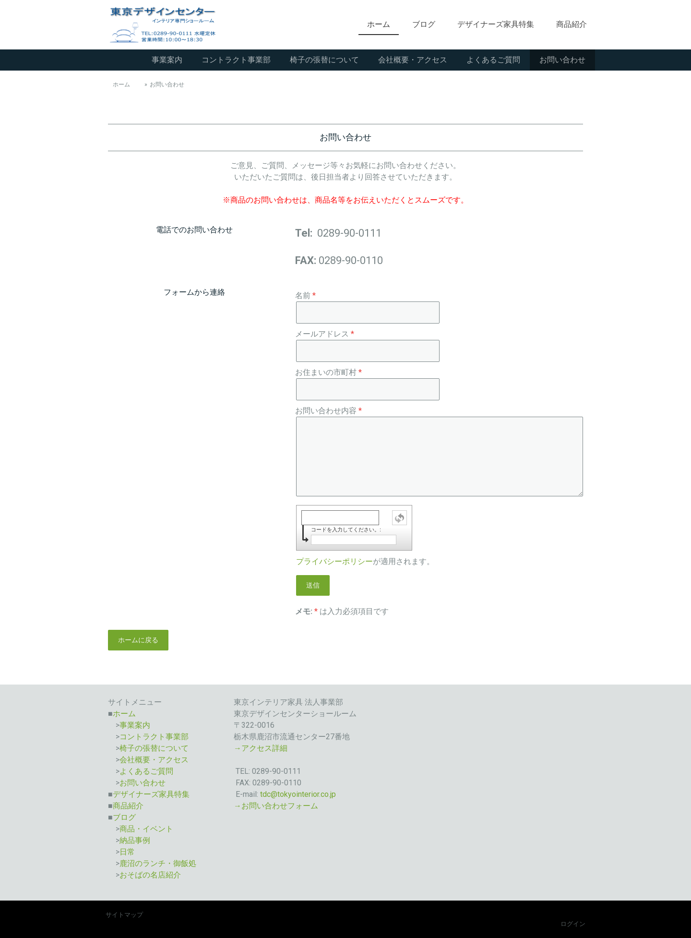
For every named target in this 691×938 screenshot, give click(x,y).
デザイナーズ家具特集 (495, 24)
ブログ (423, 24)
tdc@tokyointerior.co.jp (298, 794)
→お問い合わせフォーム (276, 805)
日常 (127, 851)
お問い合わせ (562, 59)
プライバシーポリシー (334, 561)
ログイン (572, 923)
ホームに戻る (138, 640)
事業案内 (167, 59)
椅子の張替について (324, 59)
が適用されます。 (365, 561)
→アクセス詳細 (260, 748)
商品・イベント (146, 828)
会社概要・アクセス (412, 59)
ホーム (378, 24)
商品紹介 (571, 24)
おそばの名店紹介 (150, 874)
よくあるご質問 (493, 59)
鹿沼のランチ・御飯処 (157, 863)
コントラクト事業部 (236, 59)
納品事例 (134, 840)
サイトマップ (124, 914)
